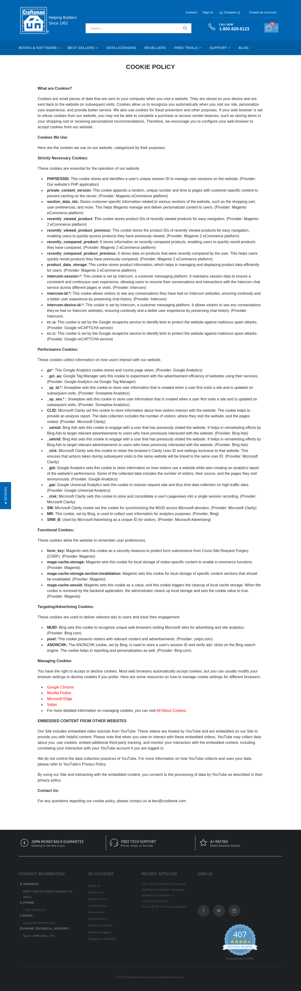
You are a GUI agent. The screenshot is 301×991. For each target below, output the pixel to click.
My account (96, 912)
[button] (5, 495)
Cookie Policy (97, 905)
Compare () (229, 12)
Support (218, 48)
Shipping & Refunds (101, 939)
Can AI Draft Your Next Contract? (164, 906)
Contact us (95, 892)
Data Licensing (121, 48)
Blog (244, 48)
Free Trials (186, 48)
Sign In (208, 12)
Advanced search (100, 925)
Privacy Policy (97, 899)
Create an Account (263, 12)
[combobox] (138, 28)
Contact (191, 12)
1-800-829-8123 (34, 910)
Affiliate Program (99, 932)
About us (94, 885)
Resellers (155, 48)
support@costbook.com (39, 923)
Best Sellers (81, 48)
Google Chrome (60, 687)
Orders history (98, 919)
